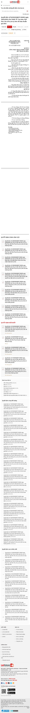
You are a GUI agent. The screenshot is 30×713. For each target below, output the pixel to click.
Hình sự (5, 386)
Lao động (6, 391)
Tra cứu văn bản (19, 629)
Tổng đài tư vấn (19, 641)
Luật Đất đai (20, 706)
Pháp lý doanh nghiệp (20, 634)
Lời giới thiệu (4, 629)
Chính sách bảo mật (6, 654)
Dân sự (6, 343)
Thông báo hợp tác (6, 660)
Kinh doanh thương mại (9, 388)
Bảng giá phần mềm (6, 647)
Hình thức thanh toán (6, 649)
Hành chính (6, 390)
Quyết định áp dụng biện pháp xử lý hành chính (14, 395)
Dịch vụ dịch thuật (20, 636)
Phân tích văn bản (20, 631)
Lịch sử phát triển (5, 631)
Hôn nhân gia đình (8, 333)
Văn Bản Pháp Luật (5, 706)
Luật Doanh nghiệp (13, 706)
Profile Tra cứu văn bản (7, 634)
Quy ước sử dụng (5, 651)
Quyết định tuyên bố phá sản (10, 393)
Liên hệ (3, 636)
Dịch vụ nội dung (19, 638)
